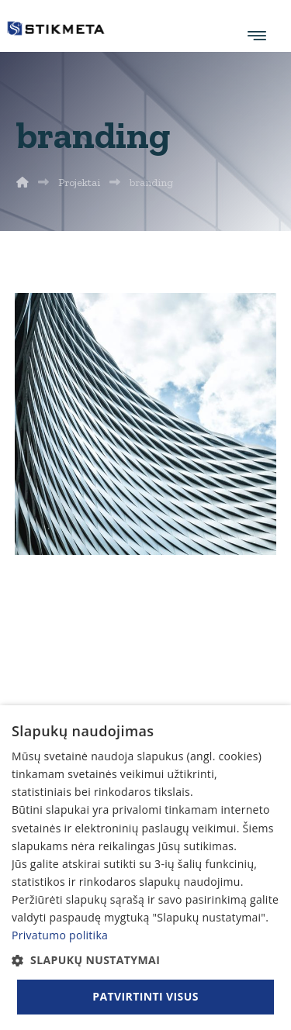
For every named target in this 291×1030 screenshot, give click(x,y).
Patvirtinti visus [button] (145, 996)
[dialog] (145, 867)
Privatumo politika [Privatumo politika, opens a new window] (60, 935)
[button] (145, 960)
